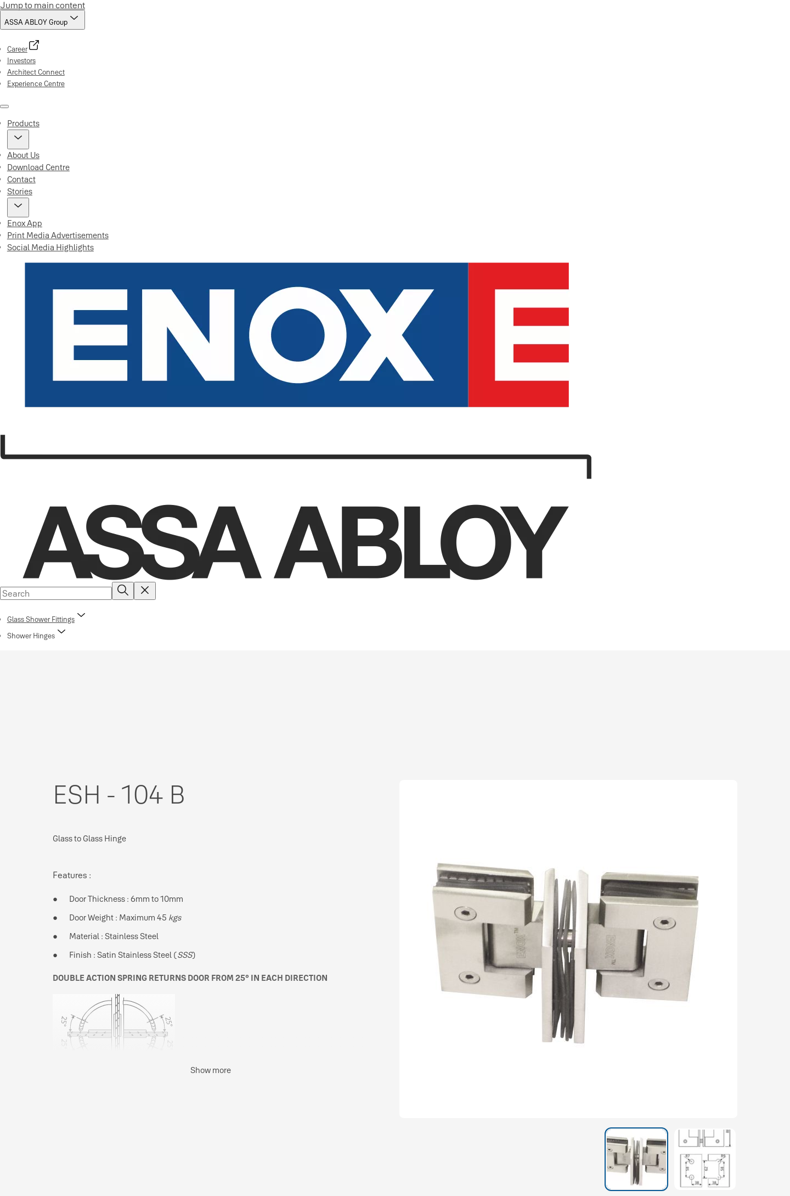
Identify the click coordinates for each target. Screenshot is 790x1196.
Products (23, 123)
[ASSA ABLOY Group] (42, 20)
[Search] (123, 591)
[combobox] (56, 593)
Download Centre (38, 167)
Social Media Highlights (50, 247)
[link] (24, 48)
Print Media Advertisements (58, 235)
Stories (19, 191)
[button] (18, 139)
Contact (21, 179)
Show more (210, 1070)
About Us (23, 155)
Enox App (24, 223)
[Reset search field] (145, 591)
